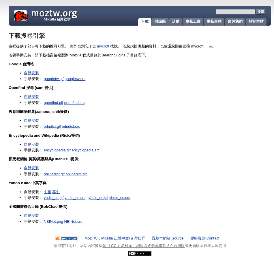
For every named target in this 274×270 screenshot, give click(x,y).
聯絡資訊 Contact (204, 238)
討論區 (160, 21)
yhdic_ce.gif (54, 197)
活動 (175, 21)
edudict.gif (52, 126)
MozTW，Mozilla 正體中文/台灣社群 (115, 238)
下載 (145, 21)
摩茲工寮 (192, 21)
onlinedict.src (77, 174)
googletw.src (75, 79)
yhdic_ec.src (119, 197)
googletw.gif (54, 79)
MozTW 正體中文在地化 (60, 15)
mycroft (103, 46)
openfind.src (74, 102)
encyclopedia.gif (57, 150)
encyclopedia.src (86, 150)
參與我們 (235, 21)
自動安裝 (31, 73)
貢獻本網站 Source (167, 238)
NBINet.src (73, 221)
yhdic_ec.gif (98, 197)
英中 (56, 192)
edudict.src (71, 126)
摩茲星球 (214, 21)
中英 (47, 192)
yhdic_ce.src (75, 197)
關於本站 (256, 21)
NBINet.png (53, 221)
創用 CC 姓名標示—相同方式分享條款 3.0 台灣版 (143, 246)
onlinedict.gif (54, 174)
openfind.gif (53, 102)
